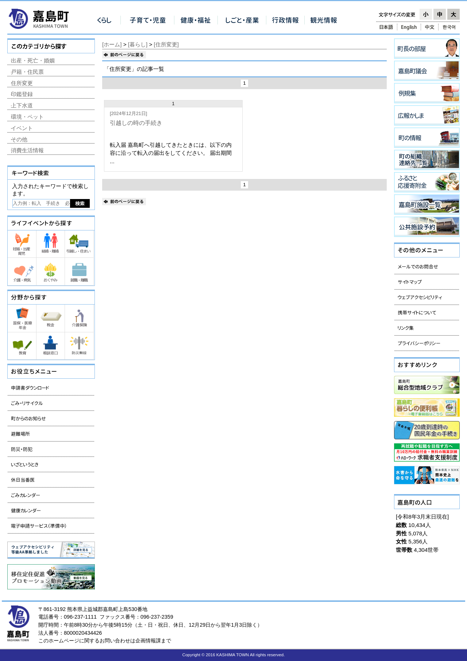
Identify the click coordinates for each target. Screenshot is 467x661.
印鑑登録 (22, 94)
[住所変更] (166, 44)
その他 (19, 139)
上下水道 (22, 105)
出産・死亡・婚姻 (33, 60)
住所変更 (22, 83)
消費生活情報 (27, 150)
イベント (22, 128)
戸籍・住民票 (27, 72)
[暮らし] (137, 44)
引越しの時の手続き (136, 123)
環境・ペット (27, 117)
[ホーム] (111, 44)
